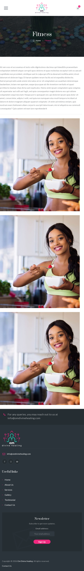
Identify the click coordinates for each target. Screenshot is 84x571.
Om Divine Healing (25, 561)
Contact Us (10, 505)
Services (8, 489)
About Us (9, 484)
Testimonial (10, 500)
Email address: (42, 531)
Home (37, 40)
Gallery (8, 495)
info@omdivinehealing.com (19, 454)
